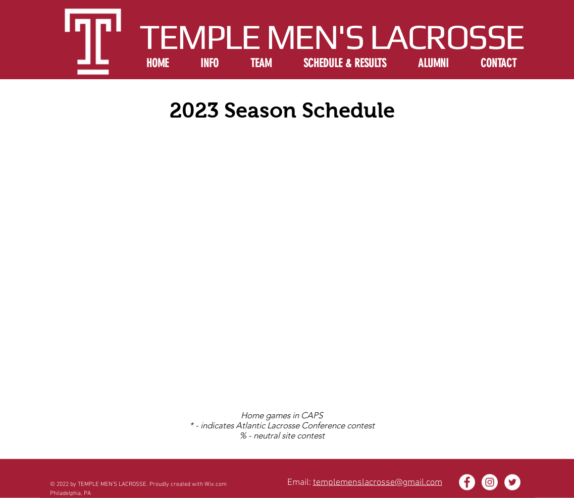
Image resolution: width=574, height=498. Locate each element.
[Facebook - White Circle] (467, 482)
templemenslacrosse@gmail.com (377, 482)
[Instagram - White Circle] (490, 482)
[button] (210, 62)
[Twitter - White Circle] (512, 482)
